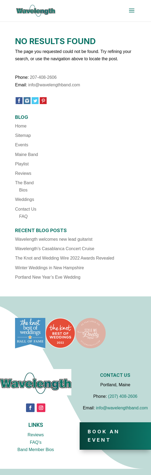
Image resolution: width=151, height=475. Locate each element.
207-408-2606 (43, 77)
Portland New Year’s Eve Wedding (47, 277)
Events (21, 145)
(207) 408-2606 (122, 396)
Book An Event (104, 436)
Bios (23, 190)
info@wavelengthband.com (54, 85)
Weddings (24, 199)
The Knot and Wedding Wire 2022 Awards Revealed (64, 258)
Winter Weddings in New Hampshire (49, 267)
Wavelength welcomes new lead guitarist (53, 239)
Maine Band (26, 154)
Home (21, 126)
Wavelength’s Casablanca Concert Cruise (54, 248)
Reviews (23, 173)
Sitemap (23, 135)
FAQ (23, 216)
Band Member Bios (35, 449)
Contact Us (25, 209)
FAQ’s (35, 442)
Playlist (22, 164)
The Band (24, 182)
